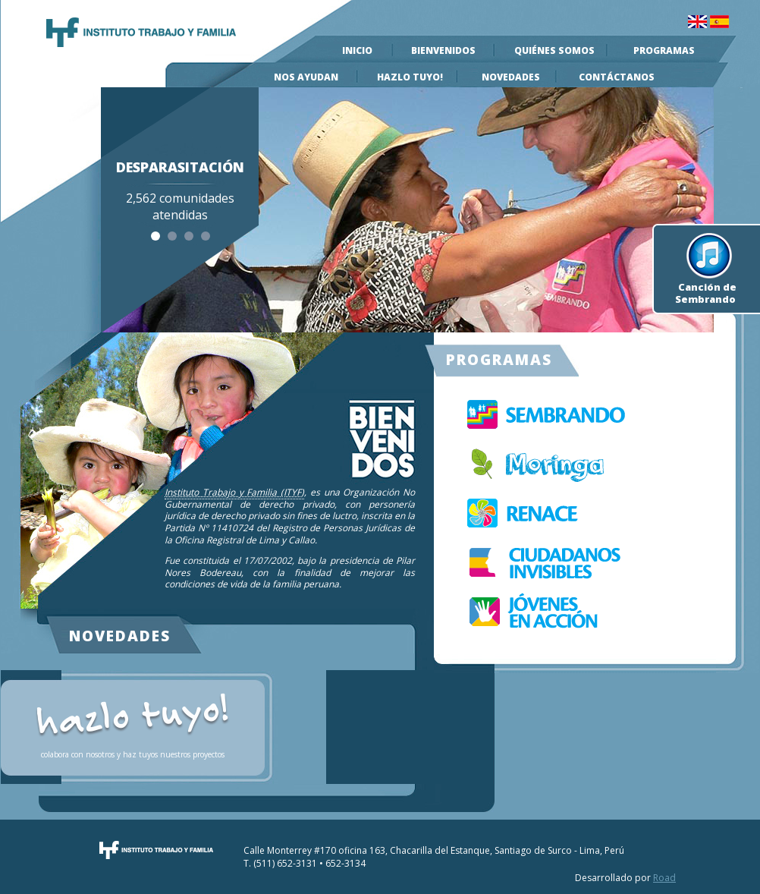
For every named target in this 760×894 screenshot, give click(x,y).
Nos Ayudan (306, 77)
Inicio (357, 50)
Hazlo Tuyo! (410, 77)
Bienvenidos (443, 50)
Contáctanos (617, 77)
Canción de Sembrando (705, 285)
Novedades (511, 77)
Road (664, 877)
